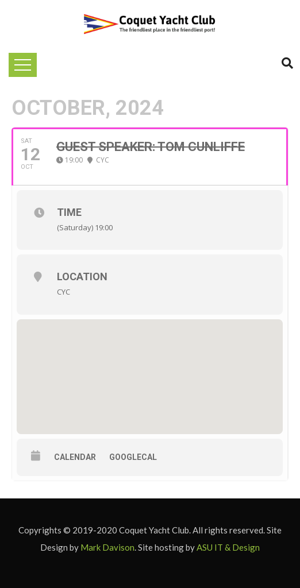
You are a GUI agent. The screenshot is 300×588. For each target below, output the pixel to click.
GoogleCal (133, 457)
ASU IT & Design (228, 547)
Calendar (75, 457)
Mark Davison (107, 547)
